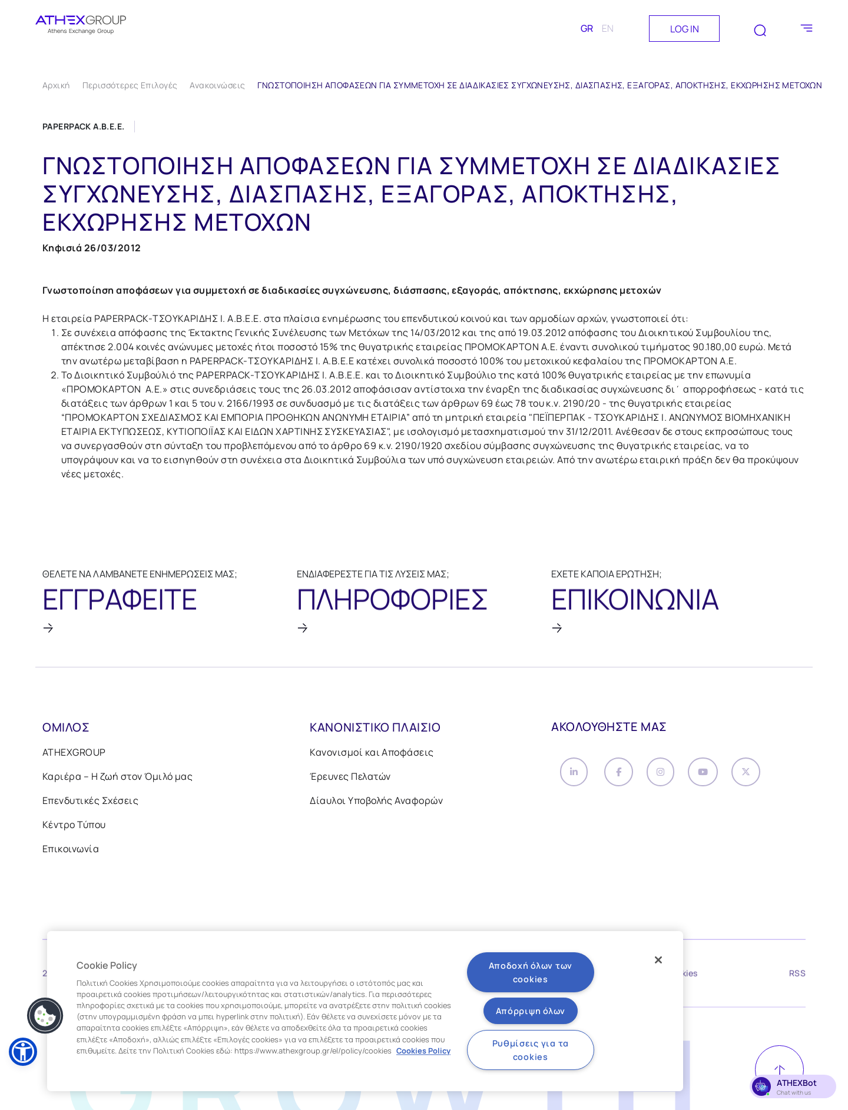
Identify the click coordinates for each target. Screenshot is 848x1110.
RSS (797, 977)
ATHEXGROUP (74, 753)
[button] (23, 1052)
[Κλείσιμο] (658, 960)
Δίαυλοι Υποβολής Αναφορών (376, 802)
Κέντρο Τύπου (74, 826)
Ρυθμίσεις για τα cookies (530, 1050)
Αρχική (56, 85)
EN (608, 28)
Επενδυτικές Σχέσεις (90, 802)
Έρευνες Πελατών (350, 778)
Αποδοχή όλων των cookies (531, 972)
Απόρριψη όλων (530, 1010)
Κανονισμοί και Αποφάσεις (372, 753)
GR (587, 28)
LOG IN (684, 28)
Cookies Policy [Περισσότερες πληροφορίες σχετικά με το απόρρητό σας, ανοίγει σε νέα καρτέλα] (423, 1050)
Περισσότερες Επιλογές (130, 85)
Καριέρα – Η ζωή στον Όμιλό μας (117, 778)
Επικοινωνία (70, 850)
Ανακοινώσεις (217, 85)
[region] (365, 1011)
